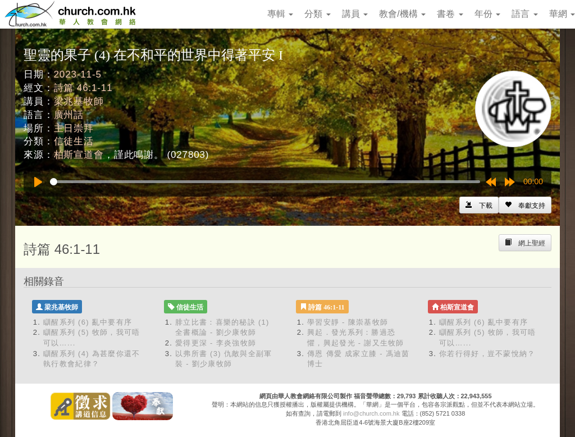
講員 (355, 14)
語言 (524, 14)
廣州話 (69, 115)
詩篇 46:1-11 (83, 88)
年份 (487, 14)
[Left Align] (525, 205)
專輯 (280, 14)
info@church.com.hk (371, 413)
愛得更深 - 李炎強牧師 (215, 343)
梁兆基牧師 (79, 101)
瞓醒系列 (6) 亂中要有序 (87, 322)
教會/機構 (402, 14)
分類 (317, 14)
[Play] (38, 182)
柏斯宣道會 (79, 154)
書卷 (450, 14)
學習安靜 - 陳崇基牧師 (347, 322)
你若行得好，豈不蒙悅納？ (487, 353)
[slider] (265, 181)
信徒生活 (74, 141)
